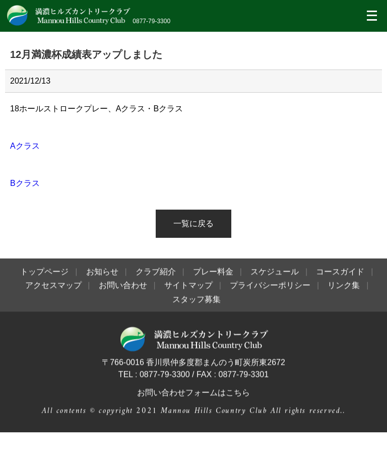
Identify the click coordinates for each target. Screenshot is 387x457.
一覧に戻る (193, 223)
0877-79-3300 (151, 21)
